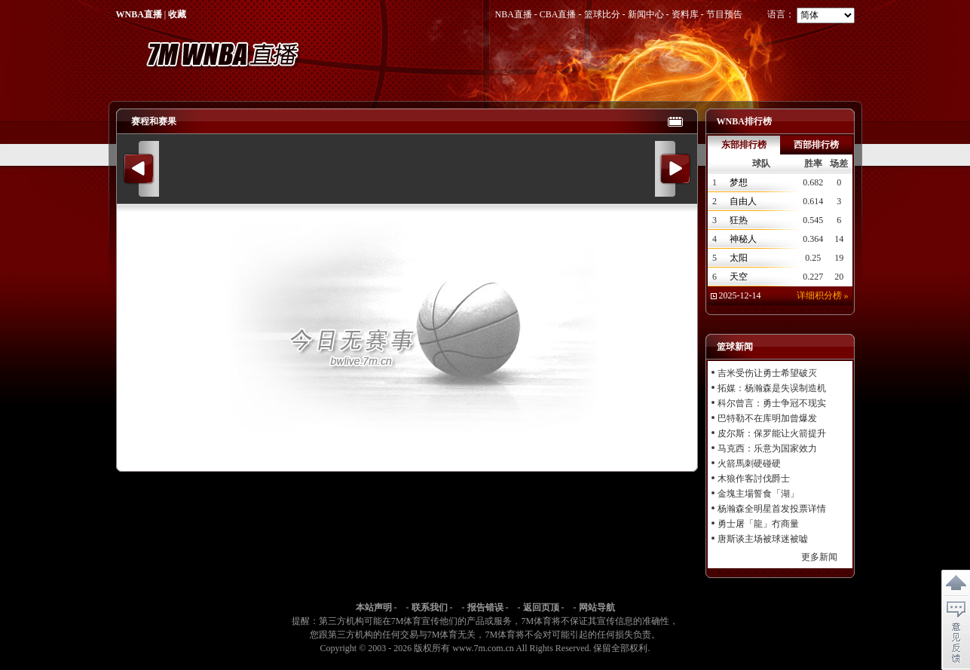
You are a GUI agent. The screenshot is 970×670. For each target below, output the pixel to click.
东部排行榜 (744, 144)
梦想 (739, 182)
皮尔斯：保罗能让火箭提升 (772, 433)
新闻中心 (646, 14)
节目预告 (724, 14)
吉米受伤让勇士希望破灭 (767, 373)
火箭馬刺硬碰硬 (749, 463)
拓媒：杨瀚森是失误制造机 (772, 388)
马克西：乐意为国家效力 (767, 448)
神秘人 (743, 239)
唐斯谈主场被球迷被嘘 (763, 539)
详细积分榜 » (823, 295)
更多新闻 (819, 557)
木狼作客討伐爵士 (754, 478)
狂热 (739, 220)
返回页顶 (541, 607)
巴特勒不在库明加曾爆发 (767, 418)
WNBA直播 (139, 14)
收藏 (177, 14)
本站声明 (374, 607)
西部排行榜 (816, 144)
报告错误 (485, 607)
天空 (739, 276)
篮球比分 (602, 14)
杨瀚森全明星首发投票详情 (772, 508)
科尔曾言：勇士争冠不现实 (772, 403)
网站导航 (597, 607)
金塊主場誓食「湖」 (758, 493)
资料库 (685, 14)
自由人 (743, 201)
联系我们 (430, 607)
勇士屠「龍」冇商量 (758, 524)
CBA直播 (558, 14)
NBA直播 (512, 14)
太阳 (739, 257)
